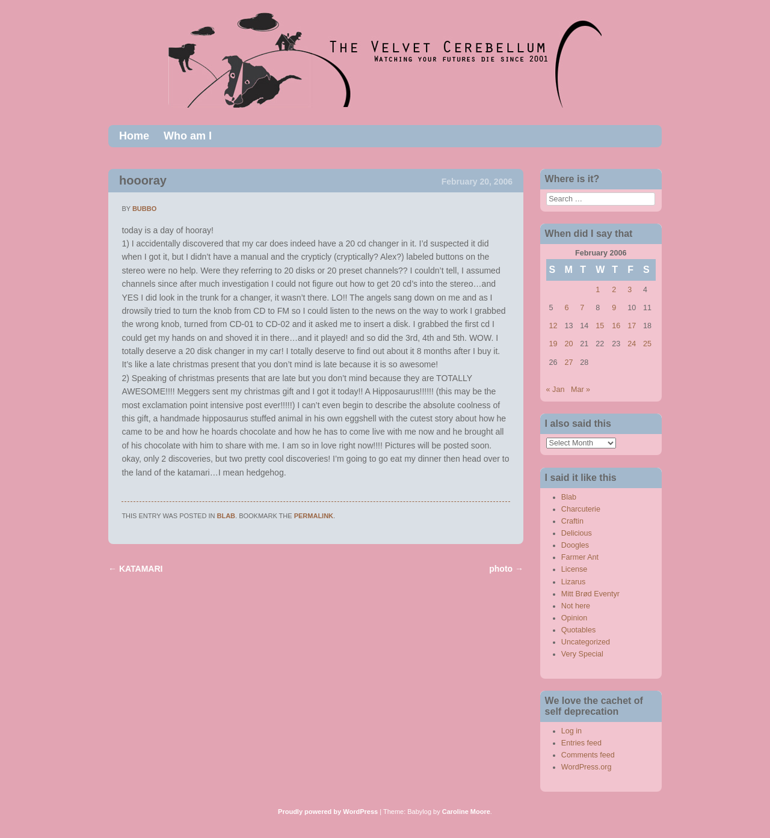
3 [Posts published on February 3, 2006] (629, 290)
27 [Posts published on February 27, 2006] (568, 362)
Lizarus (573, 582)
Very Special (582, 654)
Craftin (572, 521)
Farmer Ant (580, 557)
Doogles (575, 545)
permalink (313, 515)
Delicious (576, 533)
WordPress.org (586, 767)
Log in (571, 731)
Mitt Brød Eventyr (590, 594)
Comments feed (588, 755)
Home (134, 136)
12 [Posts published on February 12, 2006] (553, 326)
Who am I (188, 136)
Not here (575, 606)
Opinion (574, 618)
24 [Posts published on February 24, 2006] (631, 344)
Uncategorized (585, 642)
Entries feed (581, 743)
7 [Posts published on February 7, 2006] (582, 308)
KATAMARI (135, 568)
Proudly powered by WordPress (328, 811)
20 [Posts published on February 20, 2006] (568, 344)
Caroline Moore (466, 811)
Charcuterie (580, 509)
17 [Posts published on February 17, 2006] (631, 326)
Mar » (580, 389)
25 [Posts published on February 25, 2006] (647, 344)
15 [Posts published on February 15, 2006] (600, 326)
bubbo (144, 208)
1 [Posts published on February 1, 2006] (598, 290)
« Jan (555, 389)
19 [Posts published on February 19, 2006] (553, 344)
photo (506, 568)
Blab (226, 515)
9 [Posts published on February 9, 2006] (614, 308)
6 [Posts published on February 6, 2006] (566, 308)
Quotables (578, 630)
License (574, 569)
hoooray (143, 180)
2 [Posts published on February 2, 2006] (614, 290)
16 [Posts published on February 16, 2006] (616, 326)
